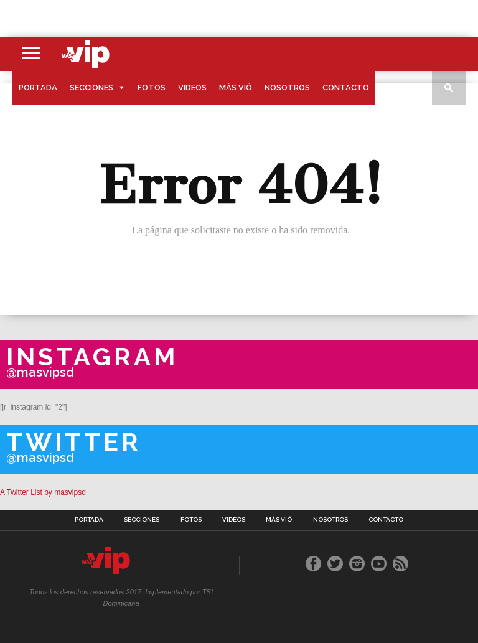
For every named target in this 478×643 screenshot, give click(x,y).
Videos (192, 87)
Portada (38, 87)
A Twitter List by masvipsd (43, 492)
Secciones (91, 87)
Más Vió (235, 87)
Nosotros (287, 87)
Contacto (345, 87)
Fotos (152, 87)
